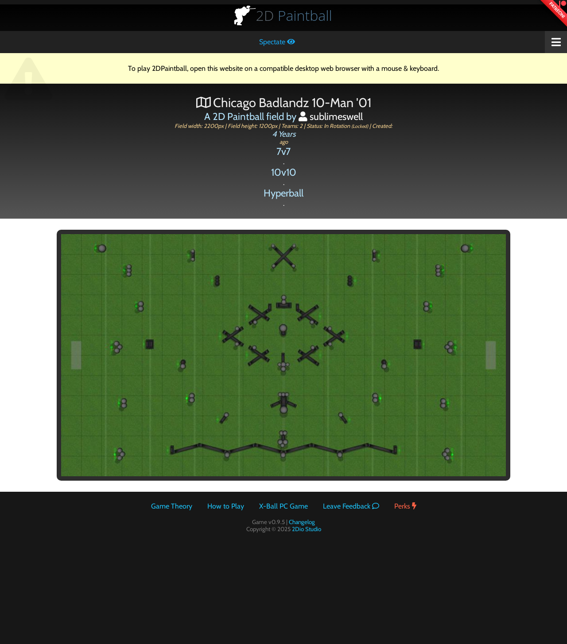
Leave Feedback (351, 506)
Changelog (302, 521)
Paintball (294, 15)
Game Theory (171, 506)
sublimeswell (331, 116)
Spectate (277, 42)
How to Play (225, 506)
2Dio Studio (306, 528)
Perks (405, 506)
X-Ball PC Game (283, 506)
